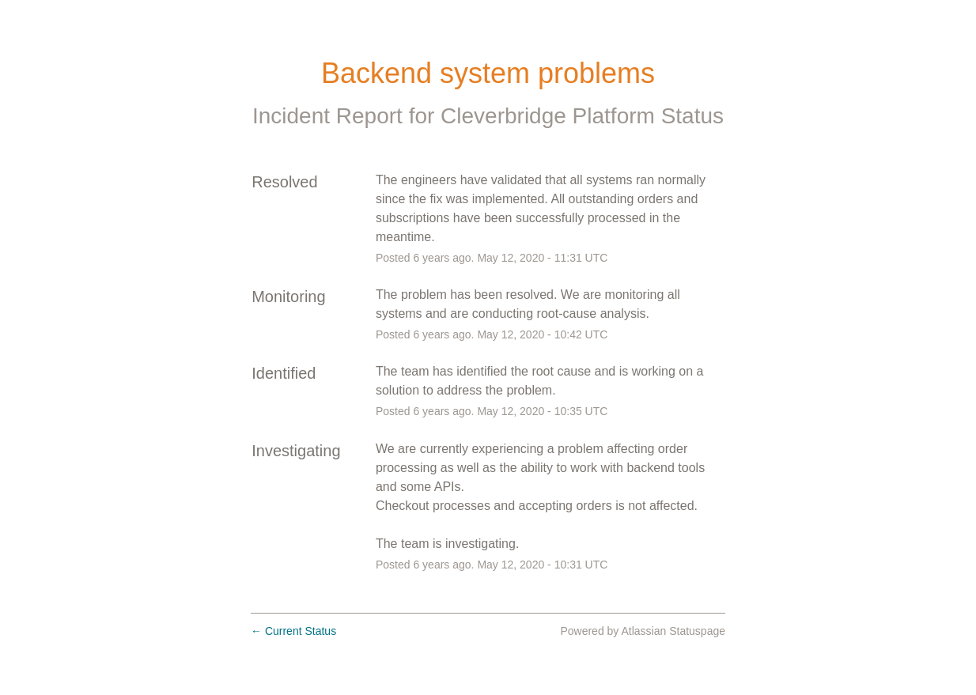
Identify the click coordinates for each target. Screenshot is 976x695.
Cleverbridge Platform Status (582, 116)
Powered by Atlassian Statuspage (642, 631)
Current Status (293, 631)
